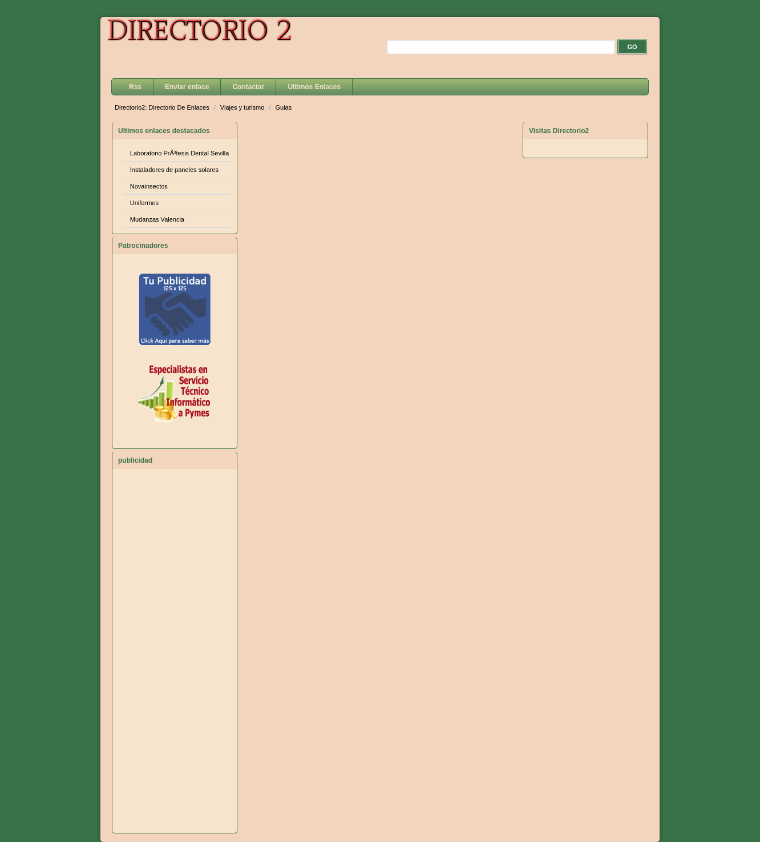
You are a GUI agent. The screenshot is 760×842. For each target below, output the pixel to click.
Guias (283, 107)
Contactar (248, 87)
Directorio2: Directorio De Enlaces (163, 107)
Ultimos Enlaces (314, 87)
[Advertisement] (174, 655)
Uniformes (144, 202)
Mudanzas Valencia (157, 219)
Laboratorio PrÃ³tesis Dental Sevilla (179, 153)
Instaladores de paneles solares (174, 169)
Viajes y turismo (243, 107)
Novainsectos (149, 186)
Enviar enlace (187, 87)
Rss (135, 87)
